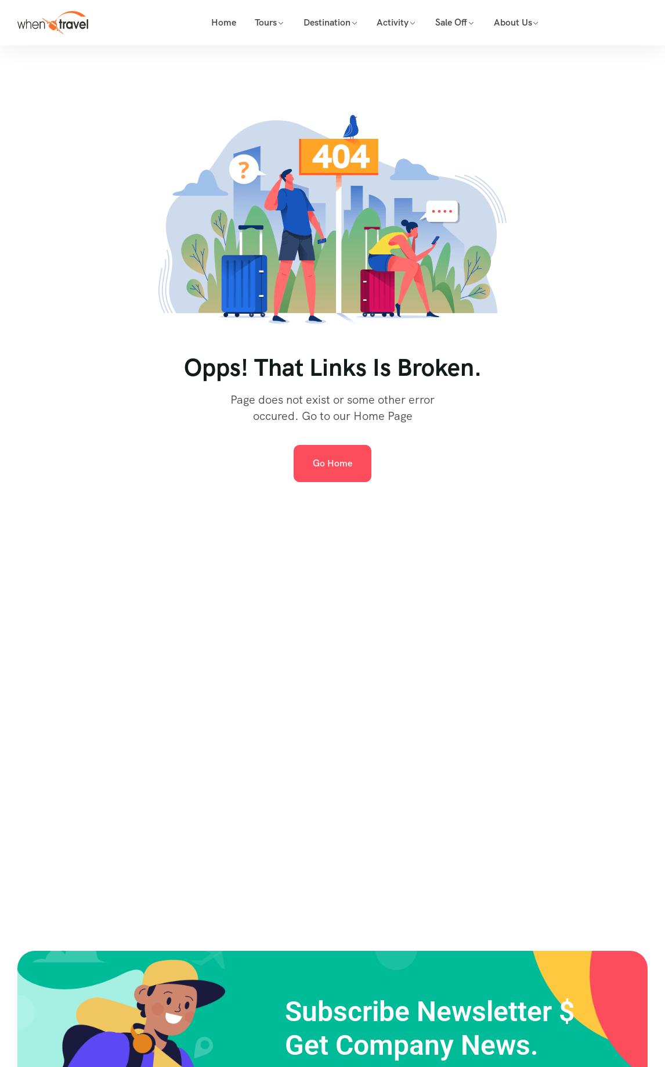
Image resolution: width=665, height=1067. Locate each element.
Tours (266, 22)
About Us (513, 22)
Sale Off (451, 22)
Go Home (332, 463)
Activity (393, 22)
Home (223, 22)
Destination (326, 22)
